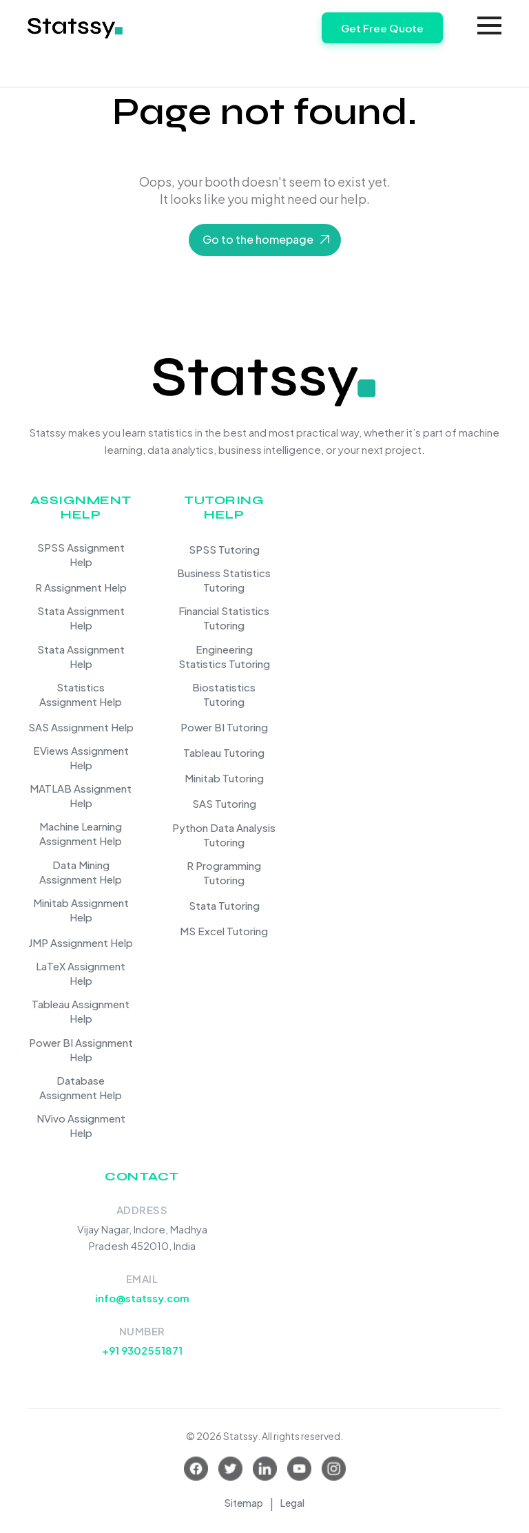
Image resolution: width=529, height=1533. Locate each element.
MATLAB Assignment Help (81, 795)
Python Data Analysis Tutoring (224, 834)
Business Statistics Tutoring (224, 580)
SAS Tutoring (224, 803)
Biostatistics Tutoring (224, 694)
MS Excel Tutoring (224, 930)
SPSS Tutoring (224, 549)
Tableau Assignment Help (80, 1011)
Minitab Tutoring (224, 777)
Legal (292, 1502)
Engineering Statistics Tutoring (224, 656)
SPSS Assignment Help (81, 554)
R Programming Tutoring (224, 872)
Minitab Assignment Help (81, 910)
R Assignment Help (81, 587)
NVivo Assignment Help (81, 1125)
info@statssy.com (142, 1297)
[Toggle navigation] (489, 26)
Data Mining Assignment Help (80, 872)
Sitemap (244, 1502)
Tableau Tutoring (223, 752)
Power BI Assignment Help (81, 1049)
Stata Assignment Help (81, 618)
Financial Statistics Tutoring (223, 618)
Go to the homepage (258, 239)
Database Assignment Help (80, 1087)
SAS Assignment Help (81, 726)
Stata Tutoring (224, 905)
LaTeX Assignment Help (80, 973)
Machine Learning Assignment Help (80, 833)
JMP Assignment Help (80, 942)
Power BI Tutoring (224, 726)
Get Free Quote (382, 27)
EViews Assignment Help (81, 757)
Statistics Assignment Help (80, 694)
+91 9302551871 (142, 1350)
